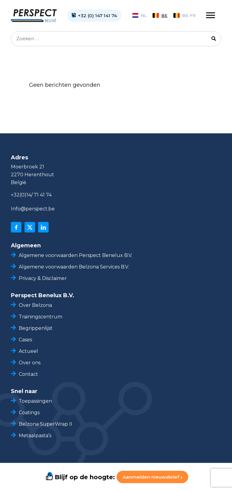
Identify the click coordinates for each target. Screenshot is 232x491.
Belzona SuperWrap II (45, 424)
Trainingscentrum (40, 317)
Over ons (29, 363)
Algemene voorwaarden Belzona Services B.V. (74, 267)
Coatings (29, 412)
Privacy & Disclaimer (43, 278)
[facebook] (16, 227)
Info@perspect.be (33, 209)
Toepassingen (35, 401)
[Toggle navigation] (210, 15)
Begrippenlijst (36, 328)
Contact (28, 374)
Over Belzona (35, 305)
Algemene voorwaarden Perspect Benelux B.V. (75, 255)
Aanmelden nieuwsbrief (152, 477)
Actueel (28, 351)
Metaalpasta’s (35, 435)
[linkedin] (43, 227)
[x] (29, 227)
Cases (25, 340)
